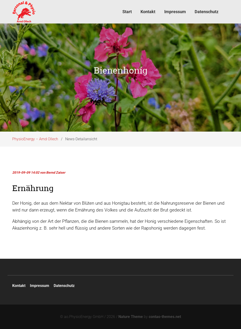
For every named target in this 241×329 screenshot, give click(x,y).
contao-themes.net (165, 316)
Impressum (39, 285)
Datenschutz (64, 285)
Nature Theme (130, 316)
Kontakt (18, 285)
